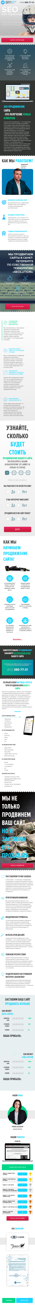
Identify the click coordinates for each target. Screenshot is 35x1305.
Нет (24, 491)
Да (13, 491)
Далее (17, 529)
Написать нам (24, 1300)
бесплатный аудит (22, 653)
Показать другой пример (17, 1218)
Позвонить (9, 1300)
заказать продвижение (17, 865)
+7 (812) (26, 2)
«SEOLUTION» (27, 25)
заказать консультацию (17, 40)
